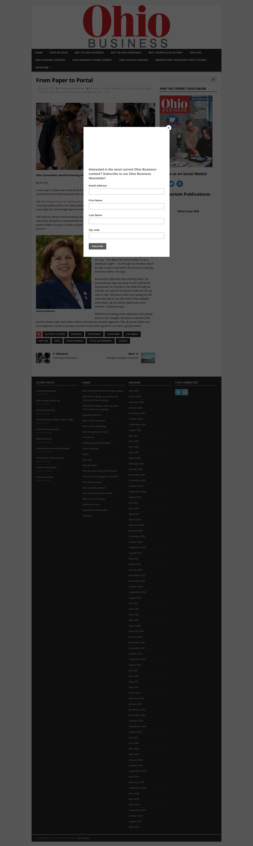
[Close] (168, 127)
